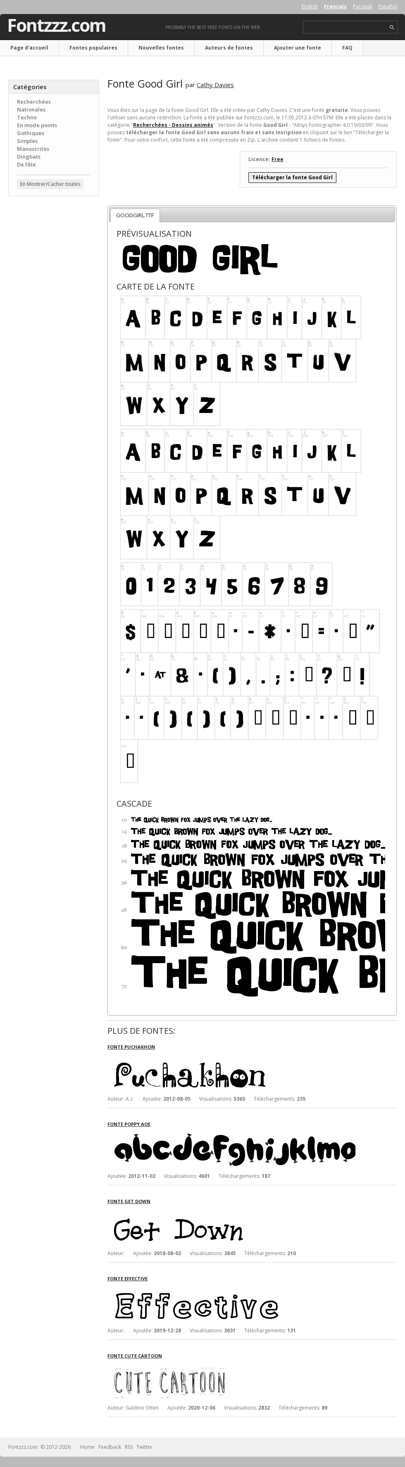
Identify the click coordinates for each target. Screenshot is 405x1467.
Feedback (109, 1446)
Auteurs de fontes (229, 47)
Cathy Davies (215, 85)
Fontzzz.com (56, 25)
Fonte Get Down (128, 1201)
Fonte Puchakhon (131, 1047)
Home (87, 1446)
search (392, 27)
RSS (129, 1446)
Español (388, 6)
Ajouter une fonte (297, 47)
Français (335, 6)
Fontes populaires (93, 47)
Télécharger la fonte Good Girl (292, 177)
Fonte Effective (127, 1278)
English (310, 6)
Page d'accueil (29, 47)
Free (278, 159)
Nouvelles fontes (161, 47)
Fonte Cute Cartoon (134, 1356)
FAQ (347, 47)
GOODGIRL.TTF (135, 215)
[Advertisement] (53, 252)
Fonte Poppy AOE (128, 1124)
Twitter (144, 1446)
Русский (362, 6)
